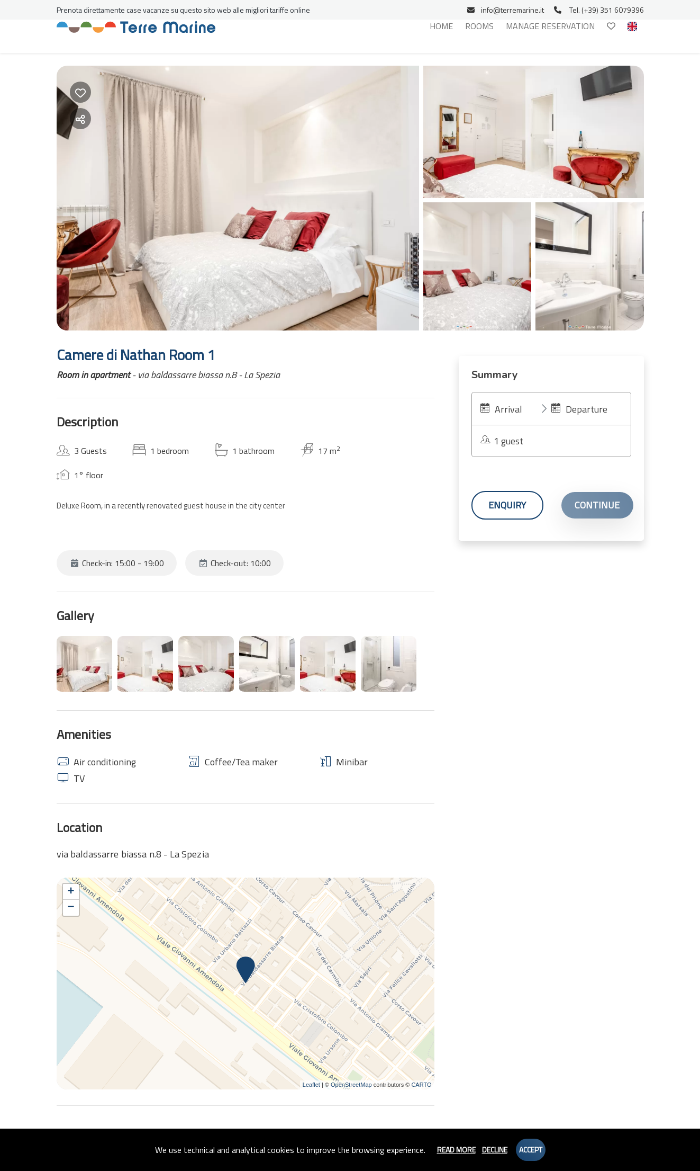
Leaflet (311, 1084)
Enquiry (507, 505)
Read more (456, 1149)
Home (441, 26)
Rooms (479, 26)
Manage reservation (550, 26)
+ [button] (70, 892)
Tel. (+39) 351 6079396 (599, 9)
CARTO (421, 1084)
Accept (530, 1149)
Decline (494, 1149)
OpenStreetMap (351, 1084)
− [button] (70, 908)
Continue (597, 505)
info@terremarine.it (505, 9)
